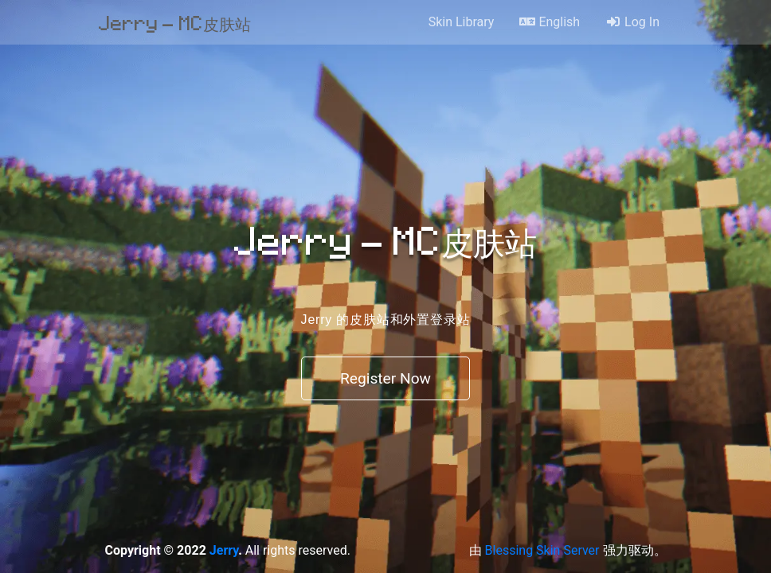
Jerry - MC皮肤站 (175, 22)
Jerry (223, 550)
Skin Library (462, 21)
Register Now (385, 378)
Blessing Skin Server (542, 550)
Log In (632, 21)
